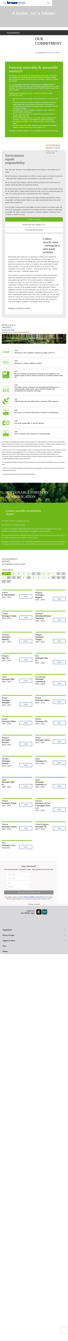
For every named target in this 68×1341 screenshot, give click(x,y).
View (26, 596)
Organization (34, 922)
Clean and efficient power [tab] (34, 230)
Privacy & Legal (34, 927)
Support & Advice (34, 932)
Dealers (5, 943)
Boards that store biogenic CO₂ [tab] (34, 225)
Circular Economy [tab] (34, 219)
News (4, 938)
